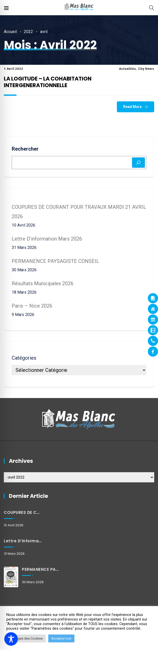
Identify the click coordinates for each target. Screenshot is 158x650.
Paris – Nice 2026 (32, 306)
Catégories (24, 358)
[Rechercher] (138, 162)
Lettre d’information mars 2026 (47, 239)
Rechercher (25, 149)
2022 (28, 31)
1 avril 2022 (13, 69)
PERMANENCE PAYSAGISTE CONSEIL (55, 261)
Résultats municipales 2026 (42, 283)
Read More (132, 107)
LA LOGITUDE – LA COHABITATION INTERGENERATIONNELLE (47, 82)
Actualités (127, 69)
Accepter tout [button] (61, 638)
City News (146, 69)
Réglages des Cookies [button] (26, 638)
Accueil (10, 31)
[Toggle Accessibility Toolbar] (11, 639)
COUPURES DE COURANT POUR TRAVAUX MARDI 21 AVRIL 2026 (23, 512)
